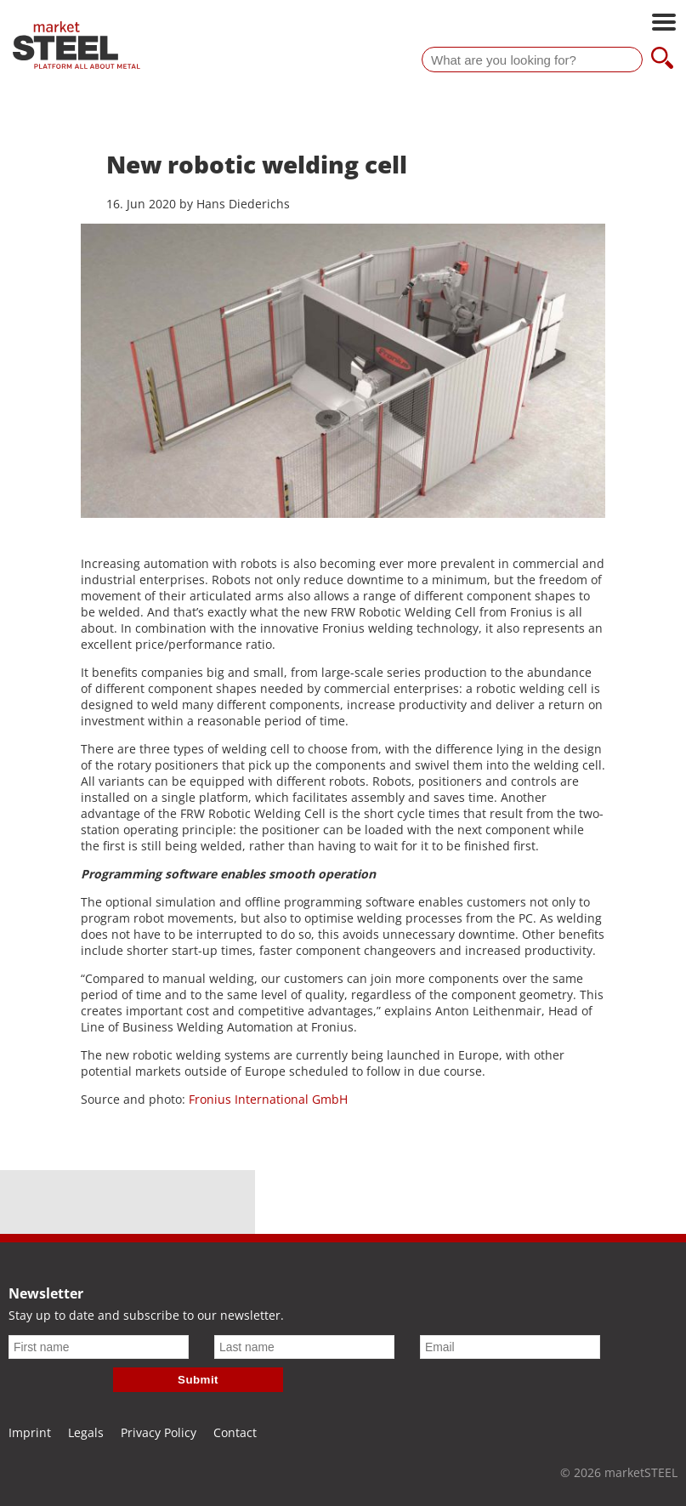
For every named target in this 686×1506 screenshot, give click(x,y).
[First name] (99, 1347)
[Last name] (304, 1347)
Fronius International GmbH (268, 1099)
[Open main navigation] (663, 24)
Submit (198, 1379)
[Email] (510, 1347)
